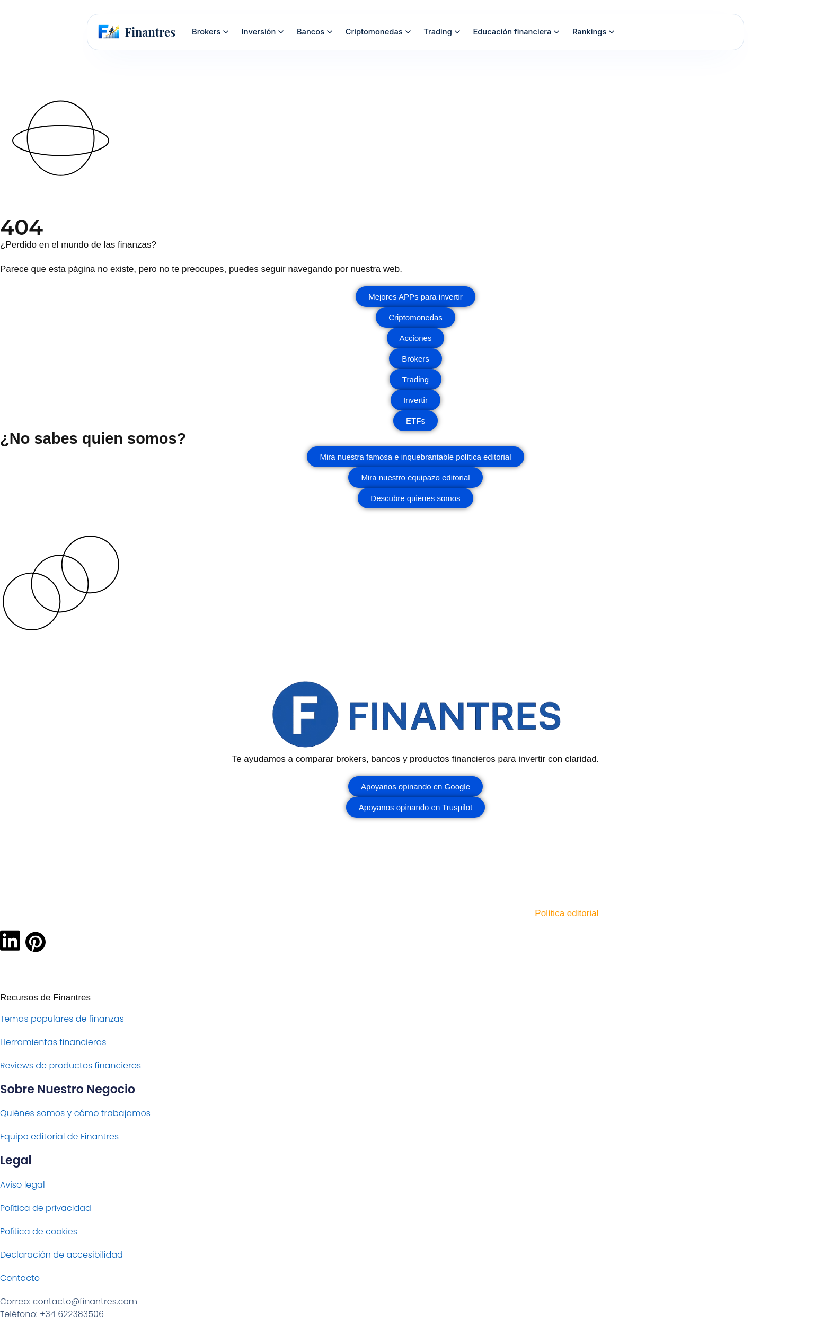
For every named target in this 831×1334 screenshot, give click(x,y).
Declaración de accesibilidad (61, 1255)
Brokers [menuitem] (210, 32)
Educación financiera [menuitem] (516, 32)
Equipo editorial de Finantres (59, 1136)
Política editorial (566, 913)
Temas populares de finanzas (62, 1019)
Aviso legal (22, 1185)
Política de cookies (38, 1231)
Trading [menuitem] (441, 32)
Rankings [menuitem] (593, 32)
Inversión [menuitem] (263, 32)
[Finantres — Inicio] (136, 31)
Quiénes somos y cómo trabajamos (75, 1113)
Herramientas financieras (53, 1042)
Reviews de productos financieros (70, 1065)
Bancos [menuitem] (314, 32)
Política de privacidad (45, 1208)
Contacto (20, 1278)
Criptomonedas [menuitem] (378, 32)
